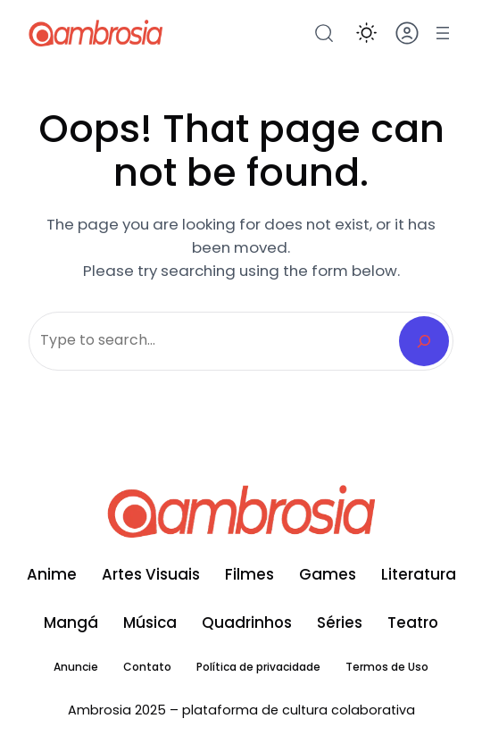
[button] (366, 32)
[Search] (424, 341)
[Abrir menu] (442, 33)
